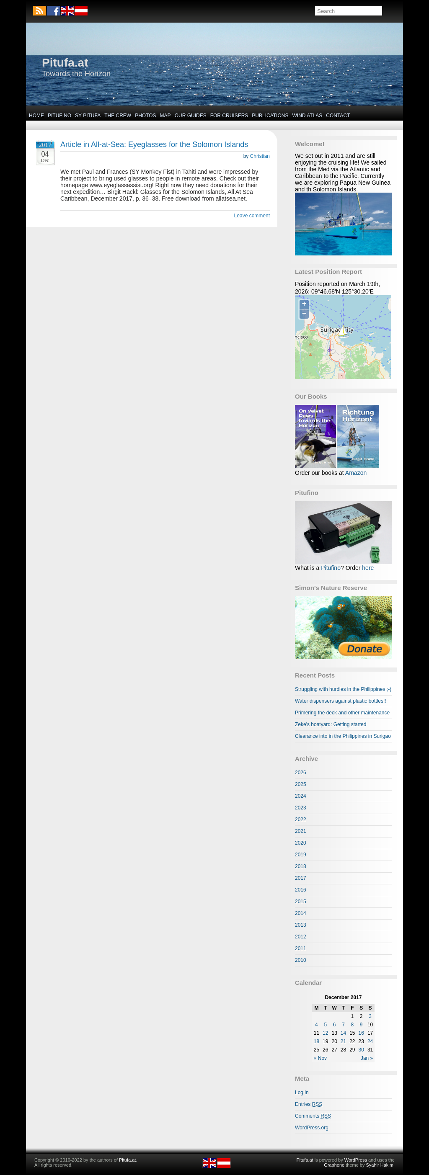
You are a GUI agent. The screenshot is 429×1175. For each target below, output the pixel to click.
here (368, 567)
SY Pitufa (88, 116)
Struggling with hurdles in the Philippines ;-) (343, 689)
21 (343, 1041)
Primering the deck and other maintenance (342, 713)
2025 (300, 784)
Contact (338, 116)
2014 (300, 913)
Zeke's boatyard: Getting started (330, 724)
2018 (300, 866)
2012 (300, 937)
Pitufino (59, 116)
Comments (313, 1116)
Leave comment (252, 216)
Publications (270, 116)
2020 (300, 843)
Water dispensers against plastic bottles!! (340, 701)
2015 (300, 901)
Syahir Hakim (379, 1164)
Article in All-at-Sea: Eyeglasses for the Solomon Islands (154, 144)
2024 (300, 796)
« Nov (320, 1058)
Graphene (334, 1164)
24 (370, 1041)
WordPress (355, 1159)
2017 (300, 878)
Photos (145, 116)
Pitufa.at (65, 62)
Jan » (367, 1058)
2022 (300, 819)
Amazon (356, 472)
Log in (302, 1092)
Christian (260, 156)
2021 (300, 831)
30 (361, 1050)
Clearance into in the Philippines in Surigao (343, 736)
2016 (300, 890)
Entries (308, 1104)
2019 (300, 855)
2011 (300, 948)
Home (36, 116)
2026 (300, 773)
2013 (300, 925)
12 (325, 1033)
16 (361, 1033)
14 (343, 1033)
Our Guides (191, 116)
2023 (300, 808)
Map (165, 116)
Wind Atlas (307, 116)
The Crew (117, 116)
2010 (300, 960)
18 (316, 1041)
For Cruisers (229, 116)
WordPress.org (311, 1128)
